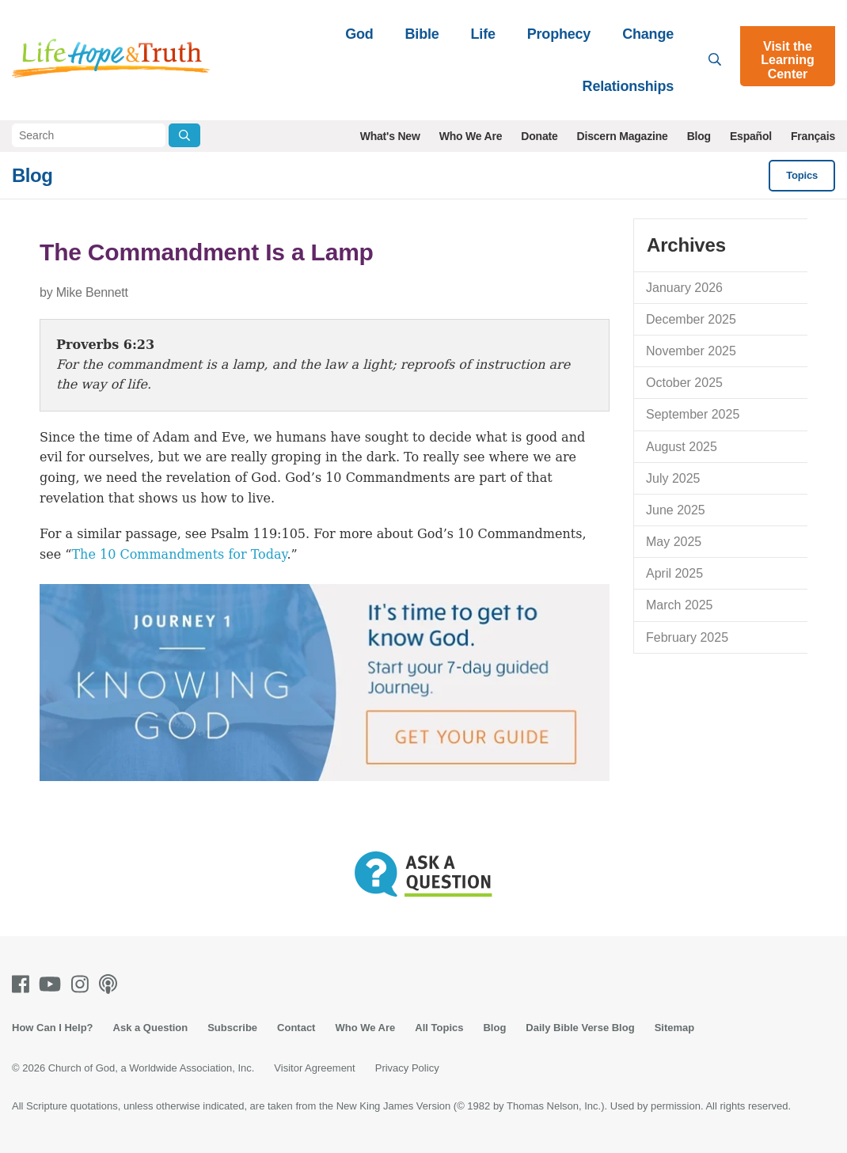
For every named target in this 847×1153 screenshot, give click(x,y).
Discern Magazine (622, 136)
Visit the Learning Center (788, 60)
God (359, 34)
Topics (802, 175)
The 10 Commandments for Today (179, 554)
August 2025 (681, 446)
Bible (422, 34)
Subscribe (232, 1028)
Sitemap (675, 1028)
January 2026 (684, 287)
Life (483, 34)
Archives (686, 245)
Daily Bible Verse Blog (580, 1028)
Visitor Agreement (314, 1068)
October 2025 (684, 382)
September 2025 (692, 414)
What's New (390, 136)
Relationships (628, 86)
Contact (296, 1028)
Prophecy (559, 34)
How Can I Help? (52, 1028)
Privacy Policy (407, 1068)
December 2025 (691, 319)
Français (813, 136)
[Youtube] (53, 984)
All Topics (439, 1028)
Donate (539, 136)
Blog (699, 136)
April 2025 (674, 573)
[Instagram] (83, 984)
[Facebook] (24, 984)
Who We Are (471, 136)
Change (648, 34)
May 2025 (673, 541)
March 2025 (679, 605)
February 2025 (687, 637)
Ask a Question (150, 1028)
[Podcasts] (111, 984)
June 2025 (675, 510)
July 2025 (673, 478)
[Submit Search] (184, 135)
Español (751, 136)
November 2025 (691, 351)
